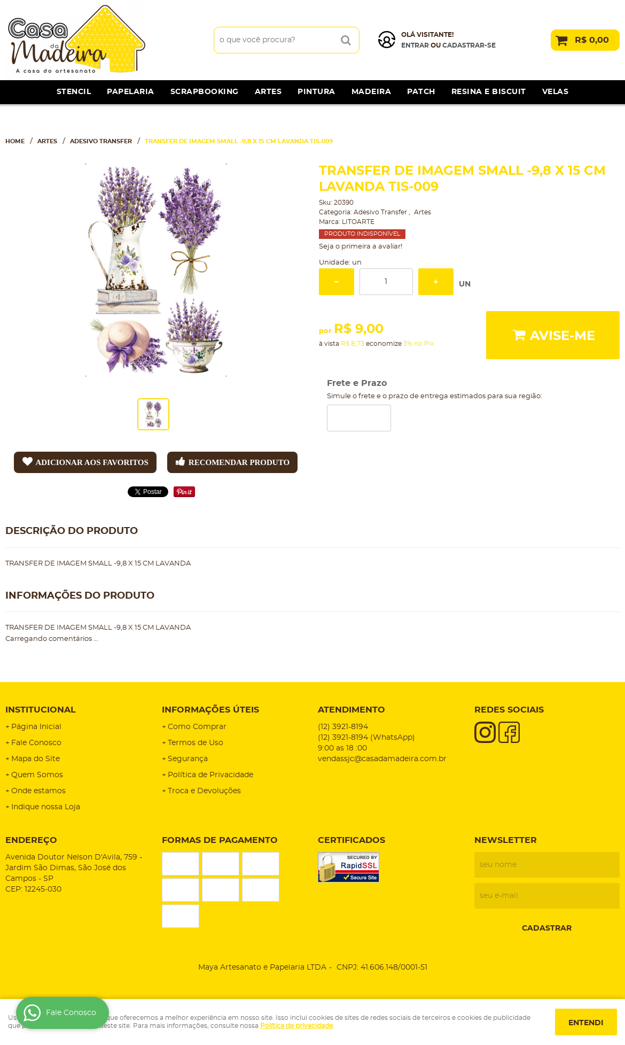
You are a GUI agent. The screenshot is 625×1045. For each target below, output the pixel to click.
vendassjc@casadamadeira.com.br (382, 759)
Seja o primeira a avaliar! (360, 246)
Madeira (371, 92)
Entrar (415, 45)
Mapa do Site (35, 759)
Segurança (188, 759)
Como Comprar (197, 727)
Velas (555, 92)
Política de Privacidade (210, 775)
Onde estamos (38, 791)
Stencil (74, 92)
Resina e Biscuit (488, 92)
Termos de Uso (195, 743)
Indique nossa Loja (45, 807)
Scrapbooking (204, 92)
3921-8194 (343, 727)
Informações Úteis (210, 710)
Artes (268, 92)
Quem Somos (37, 775)
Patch (421, 92)
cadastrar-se (469, 45)
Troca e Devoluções (204, 791)
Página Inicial (36, 727)
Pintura (316, 92)
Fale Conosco (36, 743)
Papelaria (130, 92)
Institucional (40, 710)
